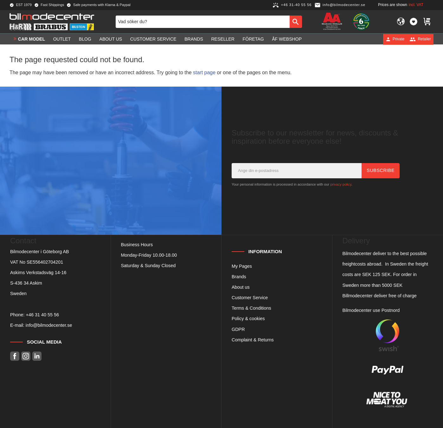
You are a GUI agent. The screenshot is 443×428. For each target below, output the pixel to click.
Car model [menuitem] (31, 39)
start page (204, 72)
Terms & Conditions (251, 308)
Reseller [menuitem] (222, 39)
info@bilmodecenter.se (49, 325)
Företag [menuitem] (253, 39)
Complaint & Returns (253, 339)
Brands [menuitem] (193, 39)
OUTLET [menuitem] (62, 39)
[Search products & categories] (203, 21)
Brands (239, 276)
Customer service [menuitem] (153, 39)
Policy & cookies (248, 318)
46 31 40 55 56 (44, 314)
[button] (413, 21)
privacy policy (340, 184)
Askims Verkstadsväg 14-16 (38, 272)
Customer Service (250, 297)
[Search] (296, 22)
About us (241, 287)
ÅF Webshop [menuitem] (287, 39)
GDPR (238, 329)
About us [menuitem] (111, 39)
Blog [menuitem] (85, 39)
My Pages (242, 266)
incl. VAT (416, 5)
